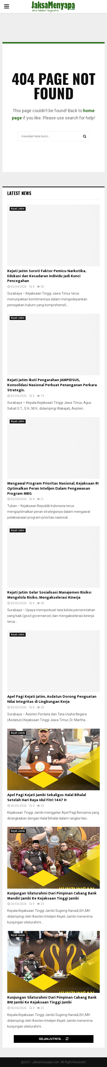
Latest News (19, 193)
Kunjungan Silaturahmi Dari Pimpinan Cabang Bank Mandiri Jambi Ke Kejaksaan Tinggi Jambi (52, 896)
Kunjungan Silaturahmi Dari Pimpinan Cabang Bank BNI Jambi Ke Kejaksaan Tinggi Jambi (52, 1000)
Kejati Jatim (17, 208)
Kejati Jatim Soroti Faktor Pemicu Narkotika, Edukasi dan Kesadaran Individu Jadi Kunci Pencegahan (46, 276)
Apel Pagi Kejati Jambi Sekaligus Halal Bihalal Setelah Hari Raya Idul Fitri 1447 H (46, 797)
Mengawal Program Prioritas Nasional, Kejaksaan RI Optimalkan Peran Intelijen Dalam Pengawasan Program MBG (53, 488)
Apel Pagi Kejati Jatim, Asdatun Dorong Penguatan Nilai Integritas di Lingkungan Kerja (51, 699)
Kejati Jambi (18, 733)
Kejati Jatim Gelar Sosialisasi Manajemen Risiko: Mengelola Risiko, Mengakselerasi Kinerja (49, 595)
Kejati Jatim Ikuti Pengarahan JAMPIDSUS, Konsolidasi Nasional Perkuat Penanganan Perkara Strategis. (52, 385)
